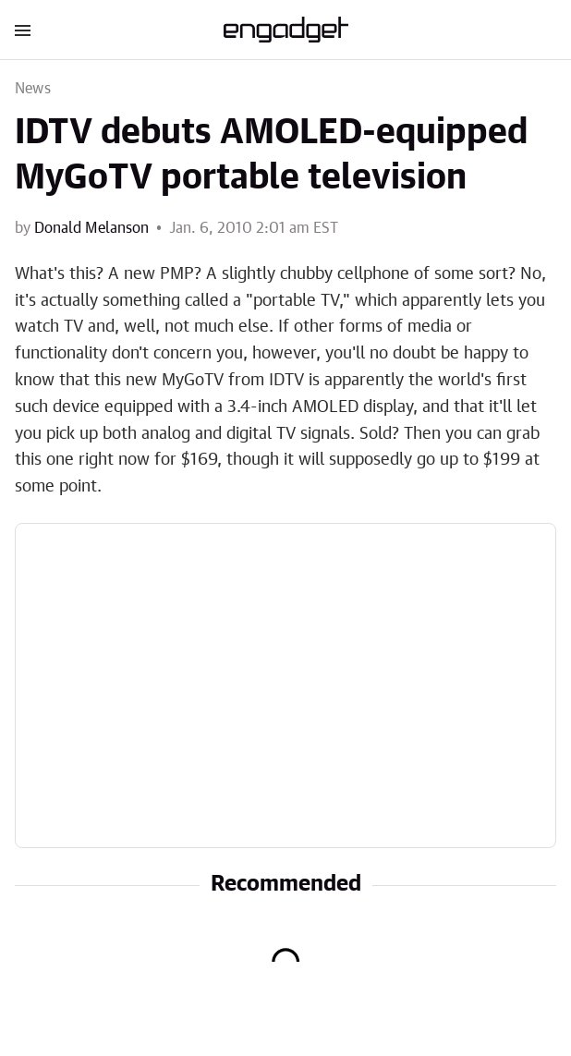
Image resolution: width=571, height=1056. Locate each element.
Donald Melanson (91, 228)
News (33, 88)
